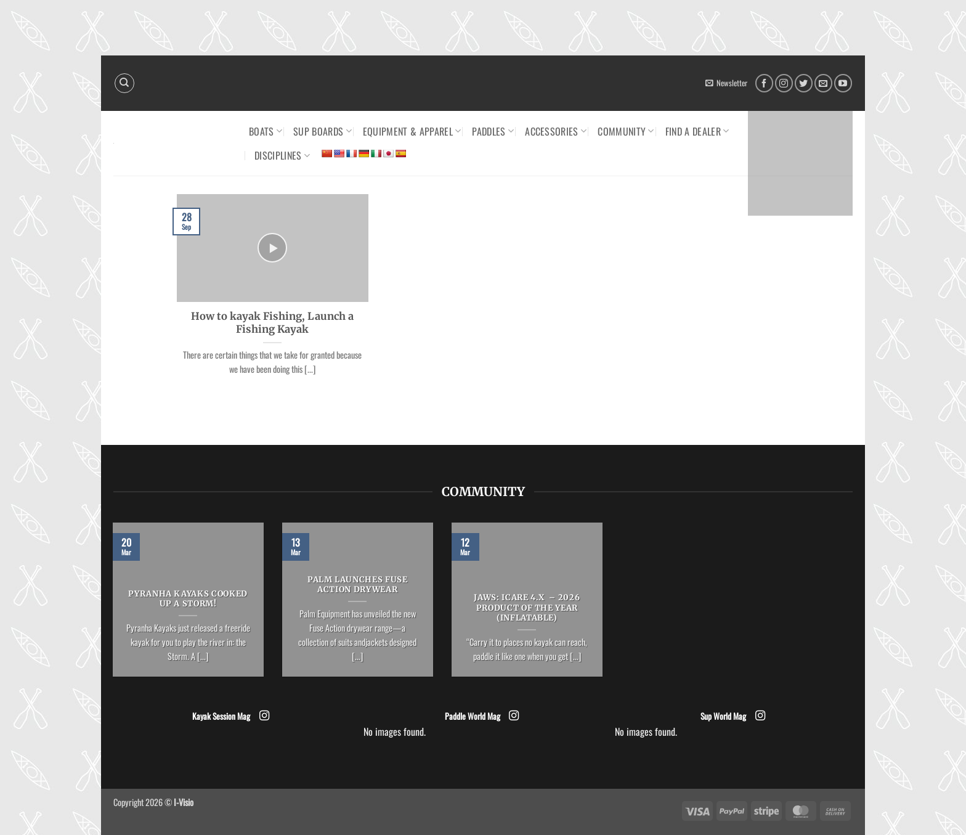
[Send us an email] (823, 83)
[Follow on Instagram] (784, 83)
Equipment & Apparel (412, 131)
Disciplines (282, 155)
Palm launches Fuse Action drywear (357, 585)
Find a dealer (697, 131)
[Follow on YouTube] (843, 83)
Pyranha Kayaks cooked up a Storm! (188, 599)
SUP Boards (322, 131)
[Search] (124, 83)
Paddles (493, 131)
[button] (726, 83)
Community (626, 131)
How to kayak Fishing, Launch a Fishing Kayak (272, 323)
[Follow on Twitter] (804, 83)
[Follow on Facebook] (764, 83)
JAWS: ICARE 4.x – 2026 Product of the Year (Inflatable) (527, 608)
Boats (265, 131)
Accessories (555, 131)
